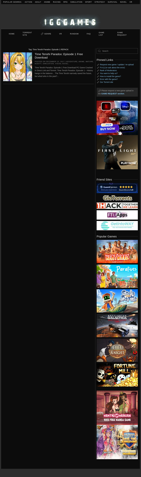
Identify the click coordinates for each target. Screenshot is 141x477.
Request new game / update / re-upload (117, 64)
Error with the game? (109, 79)
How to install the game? (110, 76)
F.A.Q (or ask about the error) (112, 67)
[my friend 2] (117, 198)
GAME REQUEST (122, 34)
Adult (38, 2)
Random (74, 34)
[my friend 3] (117, 205)
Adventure (71, 61)
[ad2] (115, 408)
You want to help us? (109, 73)
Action (28, 2)
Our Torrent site (106, 82)
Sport (88, 2)
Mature (89, 61)
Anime (47, 2)
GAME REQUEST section (112, 94)
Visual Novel (61, 63)
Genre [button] (47, 34)
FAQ (89, 34)
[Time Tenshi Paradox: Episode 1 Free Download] (17, 66)
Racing (57, 2)
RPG (65, 2)
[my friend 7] (117, 225)
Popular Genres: (12, 2)
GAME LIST (101, 34)
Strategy (100, 2)
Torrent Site (27, 34)
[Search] (117, 51)
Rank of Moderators (108, 70)
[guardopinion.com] (117, 188)
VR (131, 2)
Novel (123, 2)
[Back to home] (70, 16)
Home (12, 34)
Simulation (76, 2)
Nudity (38, 63)
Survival (112, 2)
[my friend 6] (117, 215)
